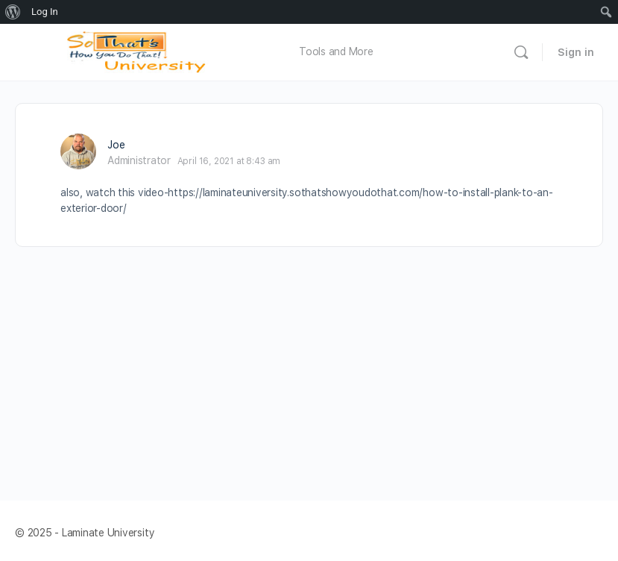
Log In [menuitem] (44, 11)
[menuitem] (13, 12)
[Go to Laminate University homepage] (140, 50)
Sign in (576, 52)
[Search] (521, 52)
